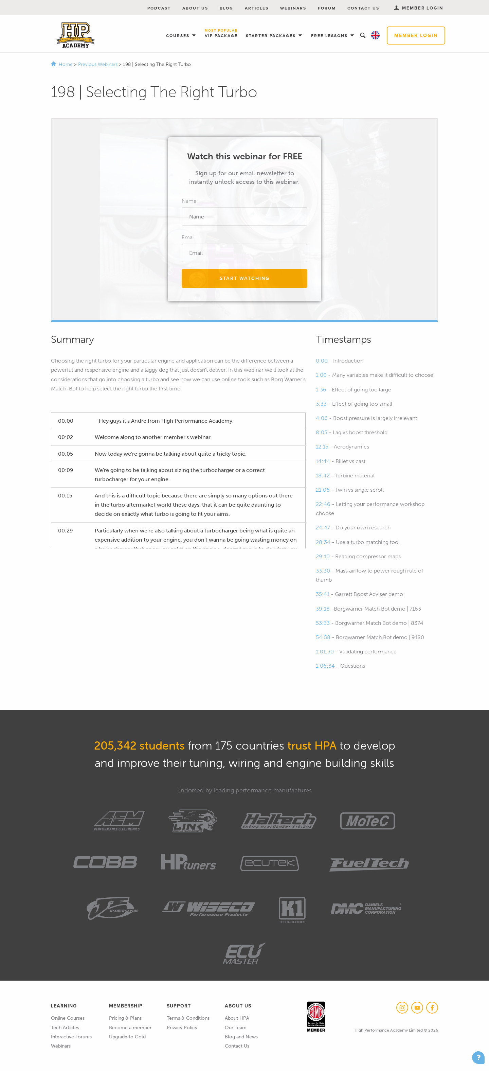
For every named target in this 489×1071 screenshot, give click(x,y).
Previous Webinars (98, 64)
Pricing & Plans (125, 1018)
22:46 (323, 504)
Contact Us (363, 8)
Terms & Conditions (188, 1018)
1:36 (321, 389)
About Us (195, 8)
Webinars (293, 8)
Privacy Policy (182, 1028)
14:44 (323, 461)
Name (189, 201)
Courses (178, 36)
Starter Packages (271, 36)
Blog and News (241, 1037)
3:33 (321, 404)
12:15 (322, 446)
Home (65, 64)
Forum (327, 8)
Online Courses (68, 1018)
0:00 (322, 360)
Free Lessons (330, 36)
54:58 (323, 637)
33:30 (323, 570)
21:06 (323, 490)
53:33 (323, 623)
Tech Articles (65, 1028)
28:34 (323, 542)
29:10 (323, 556)
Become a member (130, 1028)
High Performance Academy (75, 35)
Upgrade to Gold (127, 1037)
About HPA (237, 1018)
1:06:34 (325, 666)
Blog (226, 8)
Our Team (236, 1028)
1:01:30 (325, 651)
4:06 (322, 418)
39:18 (323, 608)
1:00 (321, 375)
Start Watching (245, 278)
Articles (257, 8)
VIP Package (221, 34)
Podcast (159, 8)
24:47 (323, 527)
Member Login (416, 35)
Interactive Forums (71, 1037)
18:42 (323, 475)
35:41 (322, 594)
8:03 (321, 432)
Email (188, 237)
